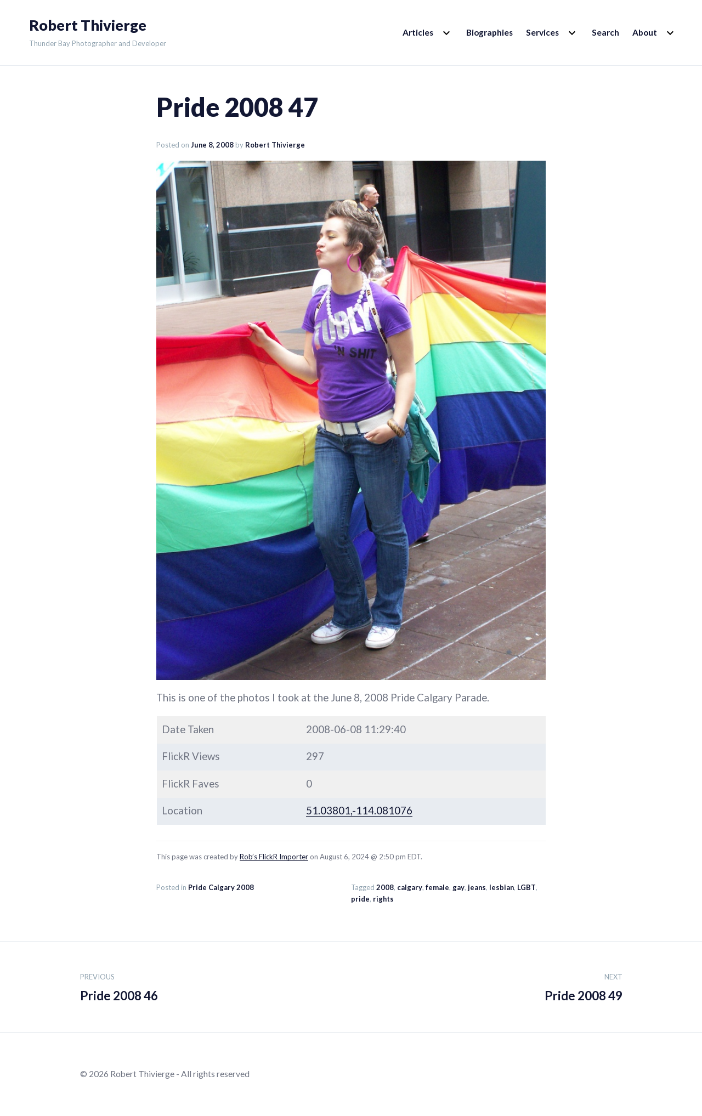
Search (605, 32)
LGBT (526, 887)
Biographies (489, 32)
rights (383, 898)
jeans (477, 887)
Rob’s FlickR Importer (274, 856)
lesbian (501, 887)
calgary (409, 887)
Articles (418, 32)
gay (458, 887)
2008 (385, 887)
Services (542, 32)
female (437, 887)
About (644, 32)
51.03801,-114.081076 (359, 811)
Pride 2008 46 (119, 985)
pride (360, 898)
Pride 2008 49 (583, 985)
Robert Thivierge (87, 25)
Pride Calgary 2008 (221, 887)
